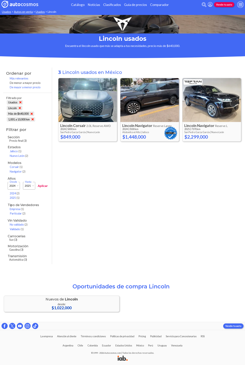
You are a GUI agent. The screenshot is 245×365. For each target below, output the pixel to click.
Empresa (17, 209)
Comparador (159, 5)
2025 (15, 197)
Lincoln (14, 108)
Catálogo (78, 5)
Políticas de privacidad (122, 336)
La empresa (46, 336)
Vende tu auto (224, 4)
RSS (203, 336)
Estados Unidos (123, 345)
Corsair (16, 167)
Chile (80, 345)
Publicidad (156, 336)
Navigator (17, 171)
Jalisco (15, 151)
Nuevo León (19, 155)
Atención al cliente (66, 336)
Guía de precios (135, 5)
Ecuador (106, 345)
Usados (6, 11)
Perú (150, 345)
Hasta (28, 182)
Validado (17, 229)
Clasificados (112, 5)
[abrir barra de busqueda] (204, 4)
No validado (19, 224)
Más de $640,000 (20, 113)
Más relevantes (19, 78)
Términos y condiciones (93, 336)
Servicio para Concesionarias (181, 336)
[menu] (240, 4)
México (140, 345)
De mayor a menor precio (25, 87)
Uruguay (162, 345)
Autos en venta (23, 11)
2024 (15, 193)
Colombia (92, 345)
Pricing (142, 336)
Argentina (68, 345)
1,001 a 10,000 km (21, 119)
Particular (17, 213)
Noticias (94, 5)
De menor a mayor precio (25, 82)
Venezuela (176, 345)
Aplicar (43, 185)
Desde (13, 182)
